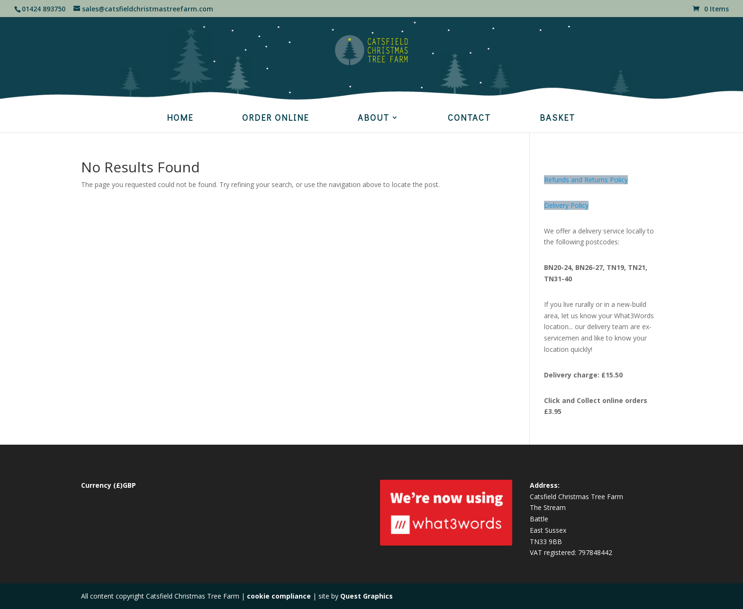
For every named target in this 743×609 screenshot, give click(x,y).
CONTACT (469, 118)
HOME (180, 118)
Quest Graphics (366, 595)
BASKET (557, 118)
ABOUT (374, 118)
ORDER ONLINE (275, 118)
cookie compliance (279, 595)
